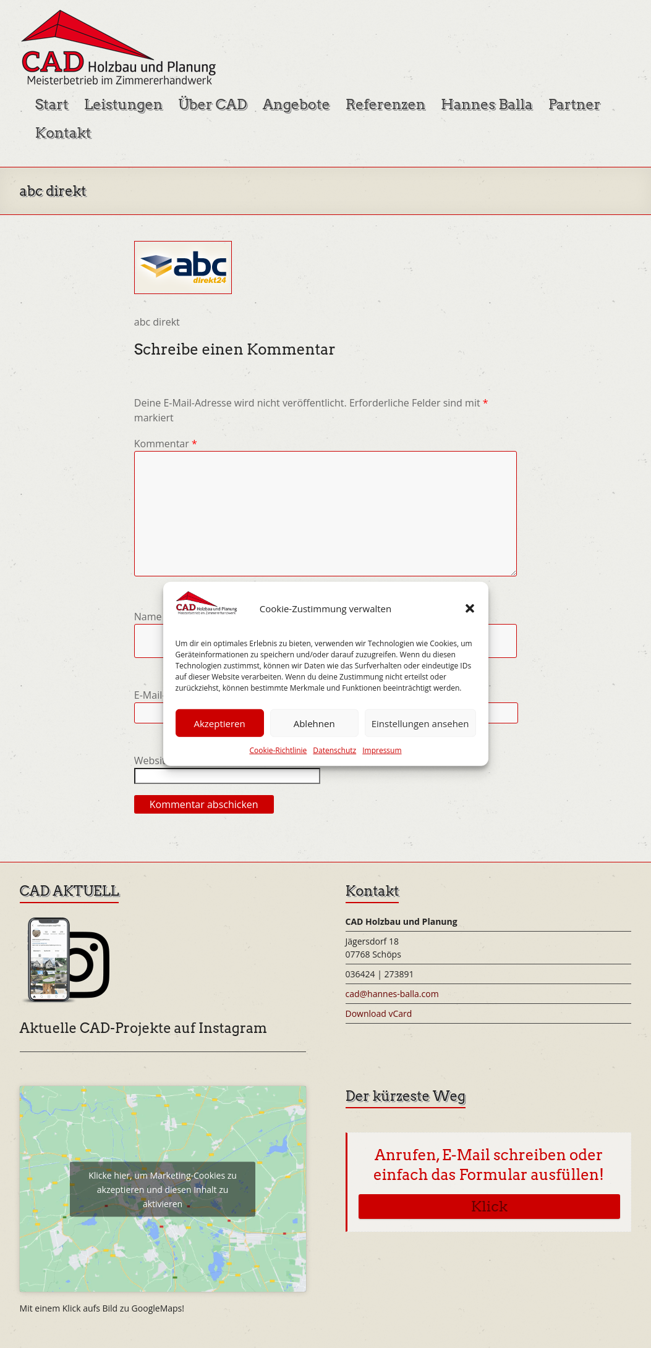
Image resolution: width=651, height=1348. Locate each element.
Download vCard (379, 1013)
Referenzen (385, 104)
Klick (489, 1206)
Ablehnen (314, 723)
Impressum (381, 750)
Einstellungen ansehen (420, 723)
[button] (470, 608)
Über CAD (212, 104)
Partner (574, 104)
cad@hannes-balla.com (392, 994)
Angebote (296, 104)
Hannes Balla (487, 104)
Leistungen (123, 104)
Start (52, 104)
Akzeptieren (219, 723)
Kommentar (165, 443)
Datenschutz (334, 750)
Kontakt (63, 132)
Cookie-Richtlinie (278, 750)
